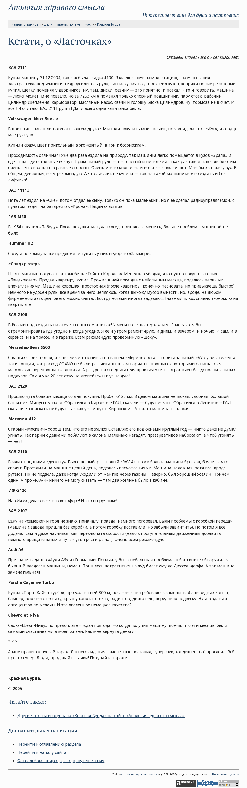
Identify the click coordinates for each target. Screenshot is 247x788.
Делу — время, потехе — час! (67, 24)
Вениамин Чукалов (225, 774)
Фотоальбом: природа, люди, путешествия (60, 760)
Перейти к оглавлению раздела (49, 744)
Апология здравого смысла (56, 6)
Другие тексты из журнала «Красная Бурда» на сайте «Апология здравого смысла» (101, 715)
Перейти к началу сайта (42, 752)
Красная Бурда (108, 24)
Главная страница (24, 24)
